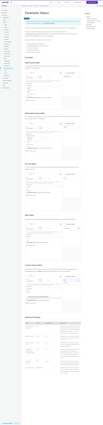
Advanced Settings (90, 28)
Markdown (6, 75)
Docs (51, 2)
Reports (5, 22)
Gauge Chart (7, 63)
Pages (4, 20)
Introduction (5, 10)
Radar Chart (7, 51)
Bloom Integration (7, 80)
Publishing (5, 78)
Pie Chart (6, 32)
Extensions (5, 82)
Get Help (67, 2)
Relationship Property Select (93, 20)
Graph (5, 27)
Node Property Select (92, 18)
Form (5, 70)
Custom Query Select (91, 26)
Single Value (7, 61)
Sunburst (6, 39)
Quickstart (4, 12)
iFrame (5, 73)
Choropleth (7, 44)
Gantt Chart (7, 56)
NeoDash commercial (50, 23)
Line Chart (6, 34)
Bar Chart (6, 29)
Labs (11, 2)
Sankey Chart (7, 53)
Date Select (88, 24)
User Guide (4, 15)
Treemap (6, 49)
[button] (101, 2)
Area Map (6, 46)
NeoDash (24, 5)
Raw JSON (6, 65)
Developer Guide (6, 87)
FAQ (4, 85)
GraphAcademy (77, 2)
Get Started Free (92, 2)
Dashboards (6, 17)
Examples (88, 16)
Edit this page (100, 5)
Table (5, 24)
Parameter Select (8, 68)
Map (5, 58)
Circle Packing (7, 41)
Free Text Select (91, 22)
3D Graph (6, 36)
